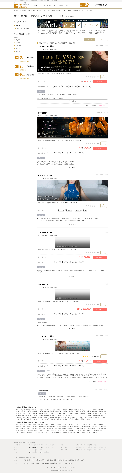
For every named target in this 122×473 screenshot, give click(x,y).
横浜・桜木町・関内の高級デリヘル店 (74, 10)
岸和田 (70, 463)
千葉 (42, 447)
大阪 (77, 445)
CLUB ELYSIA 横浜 (46, 46)
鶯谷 (55, 460)
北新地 (42, 463)
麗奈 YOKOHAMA (45, 175)
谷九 (66, 463)
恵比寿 (82, 460)
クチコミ (103, 76)
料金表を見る (100, 81)
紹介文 (48, 370)
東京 (30, 447)
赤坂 (62, 460)
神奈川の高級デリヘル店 (39, 10)
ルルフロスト (43, 285)
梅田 (25, 463)
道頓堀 (52, 463)
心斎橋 (47, 463)
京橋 (56, 463)
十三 (62, 463)
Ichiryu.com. (58, 470)
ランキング (101, 39)
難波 (28, 463)
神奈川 (34, 447)
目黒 (78, 460)
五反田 (74, 460)
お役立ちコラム (51, 467)
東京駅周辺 (42, 460)
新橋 (66, 460)
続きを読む (72, 101)
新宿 (48, 460)
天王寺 (37, 463)
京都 (80, 445)
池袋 (51, 460)
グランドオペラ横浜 (46, 336)
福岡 (77, 449)
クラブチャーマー (45, 233)
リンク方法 (71, 467)
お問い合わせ (62, 467)
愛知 (30, 452)
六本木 (33, 460)
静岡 (41, 452)
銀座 (37, 460)
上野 (70, 460)
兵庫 (91, 445)
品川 (28, 460)
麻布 (59, 460)
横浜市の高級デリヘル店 (55, 10)
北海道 (31, 445)
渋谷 (25, 460)
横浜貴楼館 (42, 113)
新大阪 (33, 463)
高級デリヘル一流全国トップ (22, 10)
